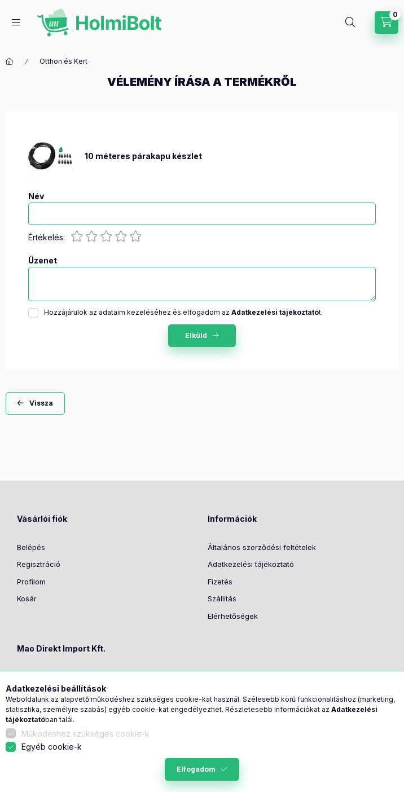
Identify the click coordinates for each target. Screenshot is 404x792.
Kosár (27, 598)
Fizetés (220, 581)
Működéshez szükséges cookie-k (85, 733)
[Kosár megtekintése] (386, 22)
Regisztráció (38, 564)
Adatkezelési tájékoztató (251, 564)
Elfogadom (196, 769)
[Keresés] (350, 22)
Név (36, 196)
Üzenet (42, 260)
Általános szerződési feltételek (262, 547)
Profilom (31, 581)
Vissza (41, 403)
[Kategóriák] (16, 22)
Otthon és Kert (63, 61)
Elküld (196, 335)
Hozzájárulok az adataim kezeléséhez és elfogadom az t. (183, 312)
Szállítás (222, 598)
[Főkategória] (10, 61)
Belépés (31, 547)
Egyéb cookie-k (51, 746)
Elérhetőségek (233, 616)
